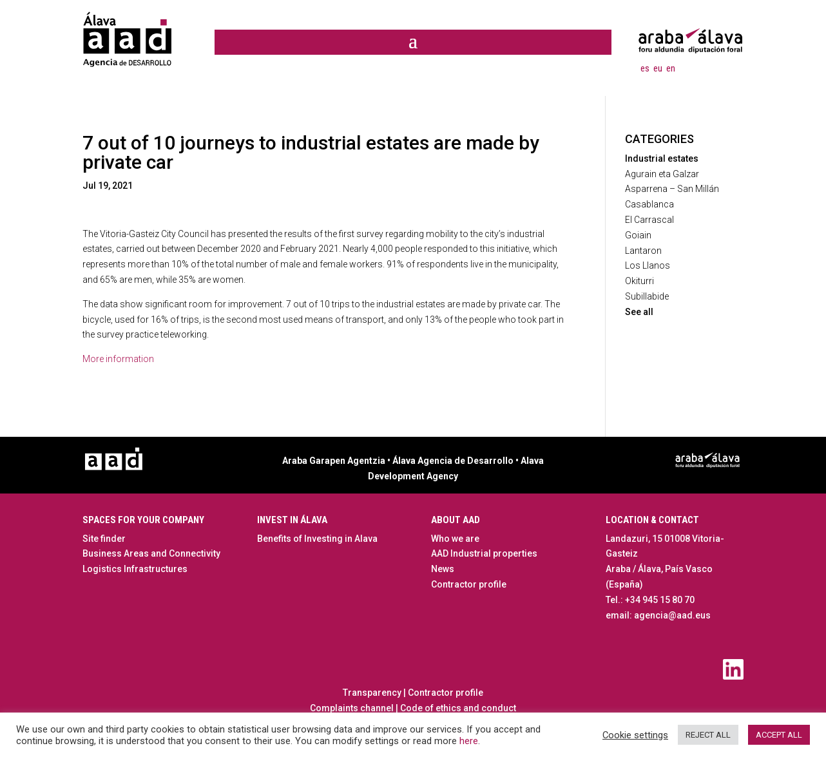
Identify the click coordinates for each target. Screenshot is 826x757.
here (468, 741)
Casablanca (649, 204)
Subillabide (647, 296)
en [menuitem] (670, 67)
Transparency (372, 692)
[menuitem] (645, 68)
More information (118, 359)
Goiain (638, 235)
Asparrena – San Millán (672, 189)
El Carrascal (649, 220)
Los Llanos (647, 265)
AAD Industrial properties (484, 553)
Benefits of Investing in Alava (317, 538)
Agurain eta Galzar (662, 174)
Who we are (455, 538)
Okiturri (639, 281)
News (442, 569)
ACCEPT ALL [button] (779, 735)
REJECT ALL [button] (708, 735)
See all (639, 312)
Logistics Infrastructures (134, 569)
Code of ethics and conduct (457, 708)
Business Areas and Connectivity (151, 553)
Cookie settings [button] (635, 735)
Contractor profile (468, 584)
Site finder (104, 538)
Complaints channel (352, 708)
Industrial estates (661, 158)
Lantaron (643, 250)
